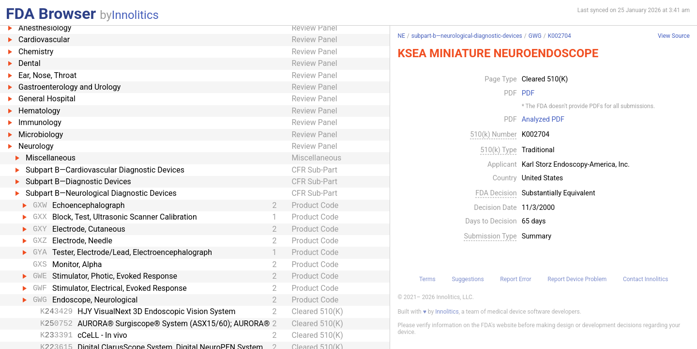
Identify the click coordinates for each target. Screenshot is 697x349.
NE (401, 35)
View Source (674, 36)
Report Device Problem (576, 279)
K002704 (559, 35)
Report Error (515, 279)
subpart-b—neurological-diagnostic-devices (466, 35)
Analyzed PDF (543, 120)
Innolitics (135, 15)
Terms (427, 279)
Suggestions (468, 279)
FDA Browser (51, 13)
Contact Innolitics (645, 279)
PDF (528, 93)
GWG (535, 35)
